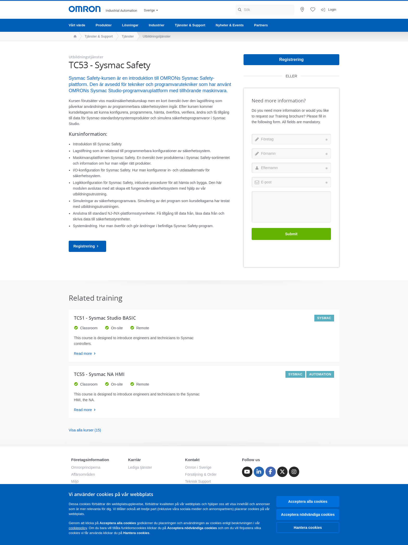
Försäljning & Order (200, 474)
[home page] (74, 36)
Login (332, 9)
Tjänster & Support (190, 25)
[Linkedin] (259, 472)
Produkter (104, 25)
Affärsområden (83, 474)
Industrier (156, 25)
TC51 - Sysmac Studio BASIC (105, 318)
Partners (261, 25)
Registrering (87, 246)
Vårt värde (77, 25)
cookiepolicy (78, 528)
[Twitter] (282, 472)
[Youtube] (247, 472)
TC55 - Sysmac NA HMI (99, 374)
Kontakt (192, 459)
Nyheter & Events (230, 25)
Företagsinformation (90, 459)
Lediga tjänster (140, 467)
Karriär (134, 459)
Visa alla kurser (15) (85, 430)
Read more (86, 353)
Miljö (75, 481)
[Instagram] (294, 472)
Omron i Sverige (198, 467)
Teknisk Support (198, 481)
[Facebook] (270, 472)
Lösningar (130, 25)
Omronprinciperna (85, 467)
